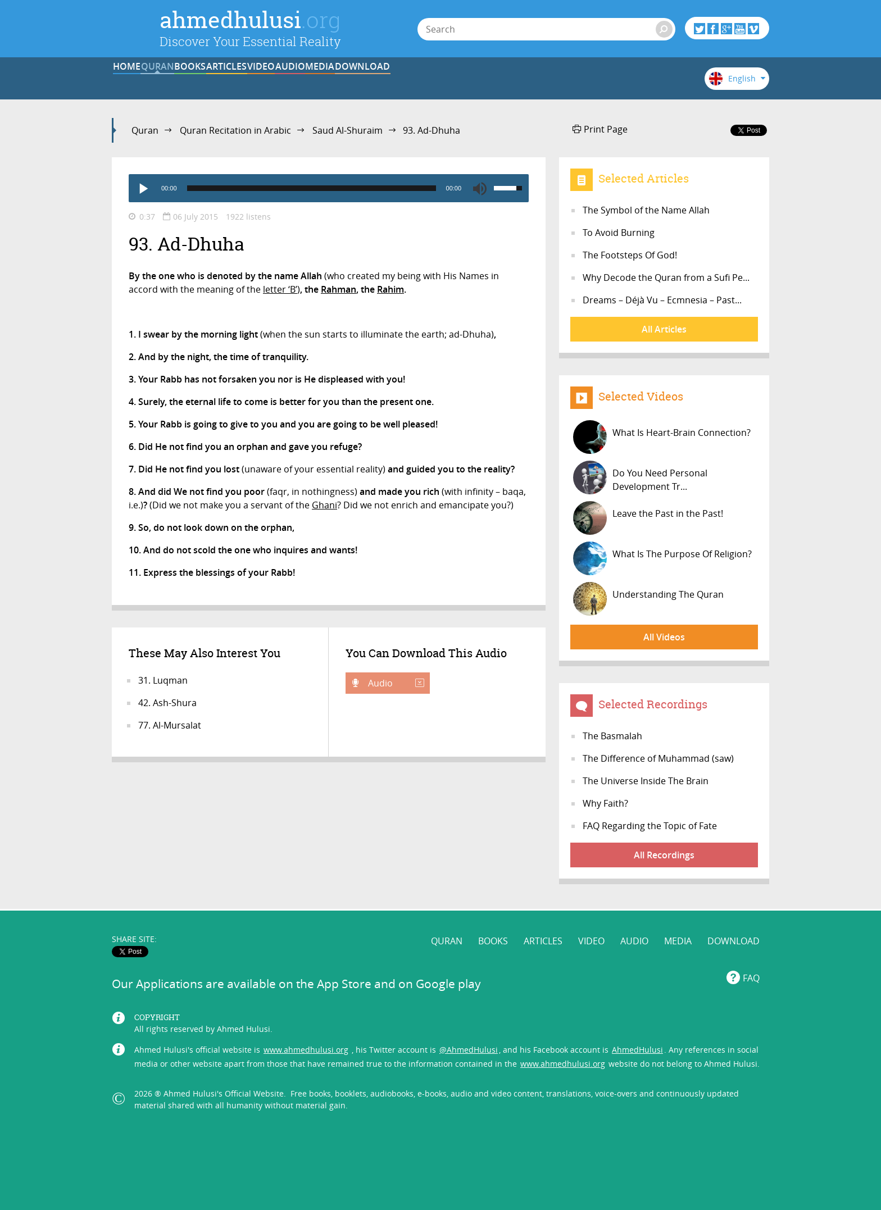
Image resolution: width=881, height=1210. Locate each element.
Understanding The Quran (648, 599)
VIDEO (424, 80)
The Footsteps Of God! (630, 255)
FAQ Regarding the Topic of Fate (650, 826)
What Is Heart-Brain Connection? (662, 437)
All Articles (664, 329)
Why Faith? (605, 803)
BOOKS (285, 80)
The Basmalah (612, 736)
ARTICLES (355, 80)
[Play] (142, 188)
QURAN (216, 80)
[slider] (311, 188)
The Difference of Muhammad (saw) (658, 758)
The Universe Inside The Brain (646, 781)
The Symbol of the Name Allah (646, 210)
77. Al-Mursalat (169, 725)
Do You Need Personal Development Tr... (640, 477)
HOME (146, 80)
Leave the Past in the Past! (648, 518)
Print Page (600, 129)
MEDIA (563, 80)
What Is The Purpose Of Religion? (662, 558)
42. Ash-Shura (167, 703)
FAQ (751, 970)
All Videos (664, 637)
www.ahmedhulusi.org (306, 1041)
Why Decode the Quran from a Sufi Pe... (666, 277)
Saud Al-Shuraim (347, 130)
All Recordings (664, 855)
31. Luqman (163, 680)
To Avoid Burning (619, 232)
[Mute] (480, 188)
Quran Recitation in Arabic (235, 130)
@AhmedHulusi (468, 1041)
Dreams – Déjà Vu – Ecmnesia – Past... (662, 300)
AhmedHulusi (637, 1041)
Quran (144, 130)
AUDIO (494, 80)
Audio (395, 683)
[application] (329, 188)
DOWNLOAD (633, 80)
